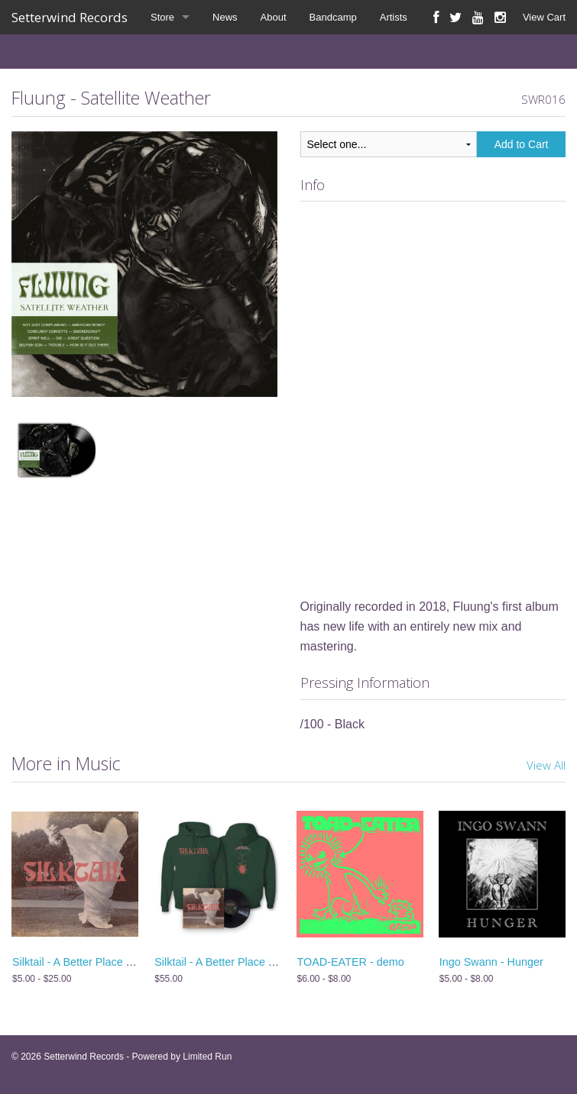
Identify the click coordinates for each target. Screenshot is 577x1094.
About (274, 17)
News (225, 17)
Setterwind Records (69, 17)
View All (546, 765)
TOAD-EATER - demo (350, 962)
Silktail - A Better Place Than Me (90, 962)
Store (162, 17)
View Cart (544, 17)
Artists (393, 17)
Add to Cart (521, 144)
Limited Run (207, 1056)
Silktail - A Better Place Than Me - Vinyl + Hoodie (273, 962)
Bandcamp (333, 17)
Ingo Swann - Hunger (491, 962)
